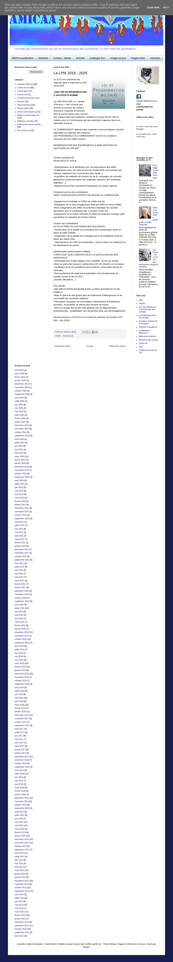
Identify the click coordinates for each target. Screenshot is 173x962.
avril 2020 (19, 618)
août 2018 (19, 687)
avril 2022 (19, 536)
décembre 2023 (22, 467)
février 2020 (20, 625)
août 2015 (19, 812)
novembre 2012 (22, 925)
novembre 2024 (22, 429)
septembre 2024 (22, 435)
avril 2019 (19, 660)
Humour (20, 101)
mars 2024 (19, 456)
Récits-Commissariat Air (28, 115)
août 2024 (19, 439)
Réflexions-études (25, 121)
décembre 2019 (22, 632)
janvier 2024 (20, 463)
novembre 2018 (22, 677)
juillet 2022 (19, 525)
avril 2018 (19, 701)
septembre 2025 (22, 394)
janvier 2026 (20, 380)
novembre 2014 (22, 843)
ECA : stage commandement (155, 170)
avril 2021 (19, 577)
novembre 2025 (22, 387)
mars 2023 (19, 498)
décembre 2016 (22, 756)
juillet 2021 (19, 567)
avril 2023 (19, 494)
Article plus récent (62, 346)
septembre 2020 (22, 601)
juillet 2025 (19, 401)
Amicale (80, 58)
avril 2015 (19, 825)
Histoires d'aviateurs (148, 327)
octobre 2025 (21, 391)
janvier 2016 (20, 794)
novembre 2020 (22, 594)
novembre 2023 (22, 470)
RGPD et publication (22, 58)
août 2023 (19, 480)
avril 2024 (19, 453)
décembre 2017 (22, 715)
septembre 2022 (22, 518)
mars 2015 (19, 829)
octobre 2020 (21, 598)
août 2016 (19, 770)
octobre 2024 (21, 432)
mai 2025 (19, 408)
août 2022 (19, 522)
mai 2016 (19, 780)
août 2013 (19, 894)
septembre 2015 (22, 808)
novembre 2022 (22, 511)
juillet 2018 (19, 691)
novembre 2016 (22, 760)
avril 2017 (19, 743)
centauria (141, 944)
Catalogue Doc (97, 58)
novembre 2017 (22, 718)
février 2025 (20, 418)
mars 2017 (19, 746)
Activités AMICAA (25, 84)
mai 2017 (19, 739)
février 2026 (20, 377)
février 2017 (20, 749)
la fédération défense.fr (144, 331)
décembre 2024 (22, 425)
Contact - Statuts (62, 58)
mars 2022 (19, 539)
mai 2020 (19, 615)
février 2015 (20, 832)
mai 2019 (19, 656)
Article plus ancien (117, 346)
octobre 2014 (21, 846)
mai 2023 (19, 491)
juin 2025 (19, 405)
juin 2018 (19, 694)
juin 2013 (19, 901)
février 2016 (20, 791)
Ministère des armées (148, 340)
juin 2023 (19, 487)
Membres (43, 58)
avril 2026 (19, 370)
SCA (141, 347)
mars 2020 (19, 622)
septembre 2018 (22, 684)
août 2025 (19, 398)
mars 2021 (19, 580)
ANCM (142, 303)
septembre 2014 (22, 849)
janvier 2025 (20, 422)
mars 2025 (19, 415)
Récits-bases (23, 108)
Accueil (89, 346)
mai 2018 (19, 698)
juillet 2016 (19, 774)
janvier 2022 (20, 546)
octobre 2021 (21, 556)
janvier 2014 (20, 877)
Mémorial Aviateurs (147, 336)
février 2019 (20, 667)
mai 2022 (19, 532)
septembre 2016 (22, 767)
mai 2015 (19, 822)
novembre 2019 (22, 636)
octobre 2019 (21, 639)
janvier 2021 (20, 587)
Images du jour (118, 58)
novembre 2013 (22, 884)
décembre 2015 (22, 798)
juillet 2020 (19, 608)
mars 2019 (19, 663)
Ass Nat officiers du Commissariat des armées (147, 309)
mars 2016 (19, 787)
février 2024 (20, 460)
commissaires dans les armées (147, 316)
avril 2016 (19, 784)
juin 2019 (19, 653)
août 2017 (19, 729)
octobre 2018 (21, 680)
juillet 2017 (19, 732)
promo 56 (143, 343)
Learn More (153, 7)
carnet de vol (68, 336)
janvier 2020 (20, 629)
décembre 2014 (22, 839)
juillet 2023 (19, 484)
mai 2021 (19, 574)
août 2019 (19, 646)
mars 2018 (19, 705)
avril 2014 (19, 867)
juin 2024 (19, 446)
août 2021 (19, 563)
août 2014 (19, 853)
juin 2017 (19, 736)
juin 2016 (19, 777)
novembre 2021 (22, 553)
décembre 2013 (22, 881)
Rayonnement (23, 105)
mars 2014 (19, 870)
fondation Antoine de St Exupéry (148, 322)
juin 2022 (19, 529)
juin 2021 (19, 570)
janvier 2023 (20, 505)
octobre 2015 (21, 805)
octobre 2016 (21, 763)
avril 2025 (19, 411)
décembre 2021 (22, 549)
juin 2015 (19, 819)
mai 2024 (19, 449)
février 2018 (20, 708)
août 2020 (19, 604)
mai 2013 (19, 905)
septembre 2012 (22, 932)
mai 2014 (19, 863)
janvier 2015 (20, 836)
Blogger (86, 947)
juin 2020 (19, 611)
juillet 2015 (19, 815)
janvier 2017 (20, 753)
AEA (141, 300)
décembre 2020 (22, 591)
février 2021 (20, 584)
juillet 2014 (19, 856)
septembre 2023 (22, 477)
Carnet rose (22, 94)
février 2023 (20, 501)
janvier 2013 (20, 919)
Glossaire (155, 58)
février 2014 (20, 874)
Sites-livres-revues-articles (29, 124)
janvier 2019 (20, 670)
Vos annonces (23, 130)
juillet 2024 (19, 442)
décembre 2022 (22, 508)
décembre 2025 (22, 384)
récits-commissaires (26, 112)
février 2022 (20, 542)
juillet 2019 (19, 649)
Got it (166, 7)
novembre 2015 (22, 801)
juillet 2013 (19, 898)
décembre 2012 (22, 922)
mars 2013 (19, 912)
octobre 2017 (21, 722)
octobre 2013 (21, 887)
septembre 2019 (22, 643)
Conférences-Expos (26, 98)
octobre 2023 (21, 473)
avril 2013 (19, 908)
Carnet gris (22, 91)
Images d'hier (138, 58)
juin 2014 (19, 860)
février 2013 (20, 915)
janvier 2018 (20, 711)
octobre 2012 (21, 929)
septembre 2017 (22, 725)
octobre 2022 (21, 515)
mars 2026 (19, 373)
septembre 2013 (22, 891)
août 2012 (19, 936)
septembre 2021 (22, 560)
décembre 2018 (22, 674)
